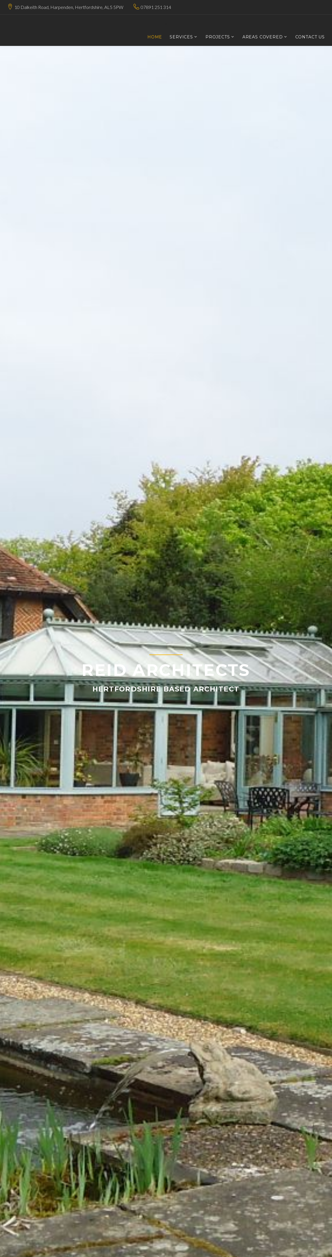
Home (154, 37)
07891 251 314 (156, 7)
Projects (217, 37)
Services (181, 37)
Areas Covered (262, 37)
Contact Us (310, 37)
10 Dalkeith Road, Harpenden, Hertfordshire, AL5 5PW (68, 7)
